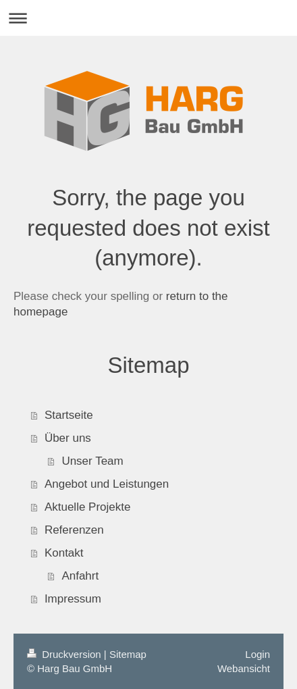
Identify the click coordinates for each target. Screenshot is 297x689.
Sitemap (127, 654)
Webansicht (243, 668)
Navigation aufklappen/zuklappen (148, 17)
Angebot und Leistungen (107, 484)
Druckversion (65, 654)
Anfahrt (80, 575)
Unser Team (92, 461)
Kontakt (64, 552)
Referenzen (74, 530)
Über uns (68, 438)
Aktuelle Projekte (88, 507)
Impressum (73, 598)
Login (257, 654)
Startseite (69, 415)
